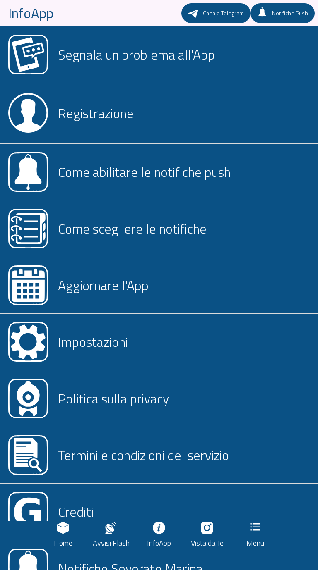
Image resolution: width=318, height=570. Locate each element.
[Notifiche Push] (283, 13)
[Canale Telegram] (216, 13)
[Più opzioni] (255, 534)
